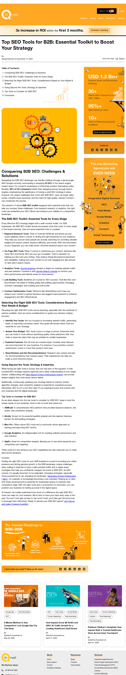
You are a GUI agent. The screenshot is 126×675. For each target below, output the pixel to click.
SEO (104, 204)
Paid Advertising (24, 612)
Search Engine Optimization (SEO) (106, 662)
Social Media (104, 217)
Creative (104, 223)
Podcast (74, 662)
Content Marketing (54, 616)
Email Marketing (105, 616)
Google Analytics (28, 268)
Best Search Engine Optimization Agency (44, 374)
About (101, 18)
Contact (121, 18)
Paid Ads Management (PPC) (104, 665)
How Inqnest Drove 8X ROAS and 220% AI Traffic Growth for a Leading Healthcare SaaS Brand (62, 625)
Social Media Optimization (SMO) (106, 668)
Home (49, 659)
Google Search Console (46, 271)
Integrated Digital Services (104, 198)
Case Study (59, 612)
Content (104, 229)
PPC (7, 616)
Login (122, 11)
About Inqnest (52, 662)
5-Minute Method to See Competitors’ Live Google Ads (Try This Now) (20, 625)
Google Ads (10, 612)
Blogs (73, 659)
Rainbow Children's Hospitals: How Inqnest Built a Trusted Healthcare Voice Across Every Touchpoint (104, 630)
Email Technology (104, 235)
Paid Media (104, 210)
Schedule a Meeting (99, 30)
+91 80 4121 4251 (11, 670)
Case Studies (75, 665)
